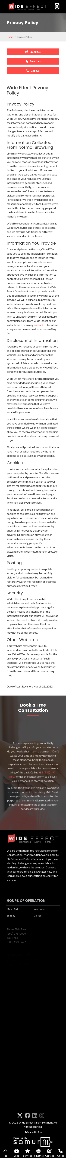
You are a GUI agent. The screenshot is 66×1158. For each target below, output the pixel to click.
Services (33, 61)
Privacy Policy (33, 1132)
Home (10, 36)
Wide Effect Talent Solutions (36, 1122)
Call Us (33, 70)
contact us (40, 360)
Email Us (33, 51)
